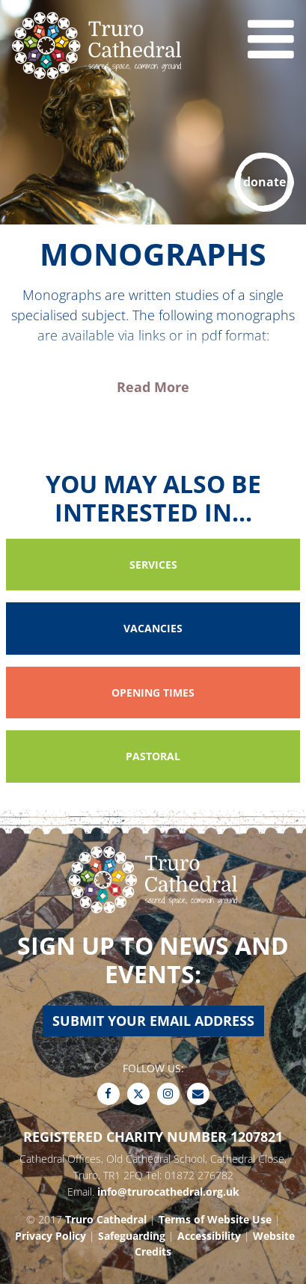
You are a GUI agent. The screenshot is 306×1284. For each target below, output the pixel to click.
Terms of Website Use (215, 1219)
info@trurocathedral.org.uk (168, 1191)
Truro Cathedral (106, 1219)
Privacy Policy (50, 1236)
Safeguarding (131, 1236)
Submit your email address (153, 1021)
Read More (153, 387)
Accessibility (209, 1236)
